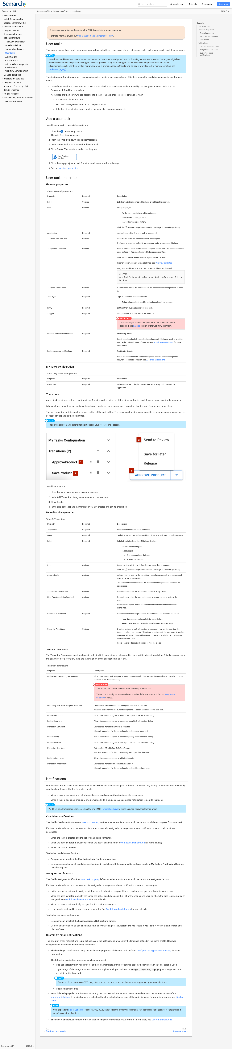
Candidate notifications (209, 46)
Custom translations (162, 1019)
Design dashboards (12, 82)
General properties (207, 33)
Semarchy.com (177, 4)
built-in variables (75, 1010)
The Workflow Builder (15, 42)
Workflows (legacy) (57, 69)
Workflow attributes (164, 263)
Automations (11, 57)
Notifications (203, 43)
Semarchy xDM (9, 11)
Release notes (10, 15)
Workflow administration (16, 71)
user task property (91, 822)
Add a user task (204, 26)
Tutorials (193, 4)
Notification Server (110, 809)
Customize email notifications (206, 54)
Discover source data (13, 26)
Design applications (12, 34)
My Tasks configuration (209, 36)
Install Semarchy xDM (13, 19)
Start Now (223, 4)
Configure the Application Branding (154, 950)
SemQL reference (11, 90)
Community (207, 4)
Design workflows (12, 38)
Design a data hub (12, 30)
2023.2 (224, 11)
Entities (136, 326)
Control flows (11, 60)
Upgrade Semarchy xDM (15, 23)
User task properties (206, 30)
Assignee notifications (209, 50)
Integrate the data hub (14, 79)
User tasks (10, 53)
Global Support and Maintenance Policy (95, 36)
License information (13, 101)
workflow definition (60, 997)
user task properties (68, 168)
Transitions (204, 40)
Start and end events (14, 49)
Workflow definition (14, 45)
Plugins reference (11, 94)
